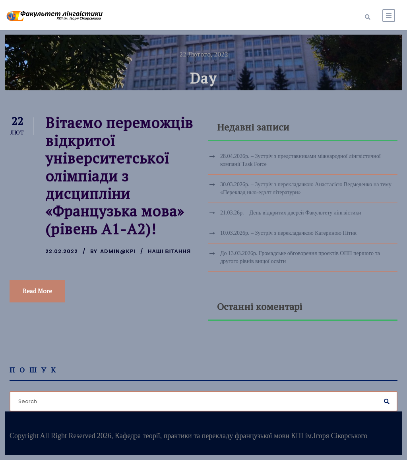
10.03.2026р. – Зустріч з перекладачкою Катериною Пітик (288, 233)
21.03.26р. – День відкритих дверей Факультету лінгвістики (290, 213)
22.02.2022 (61, 251)
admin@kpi (118, 251)
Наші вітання (169, 251)
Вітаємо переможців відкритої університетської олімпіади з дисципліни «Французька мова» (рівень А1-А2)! (119, 175)
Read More (37, 291)
